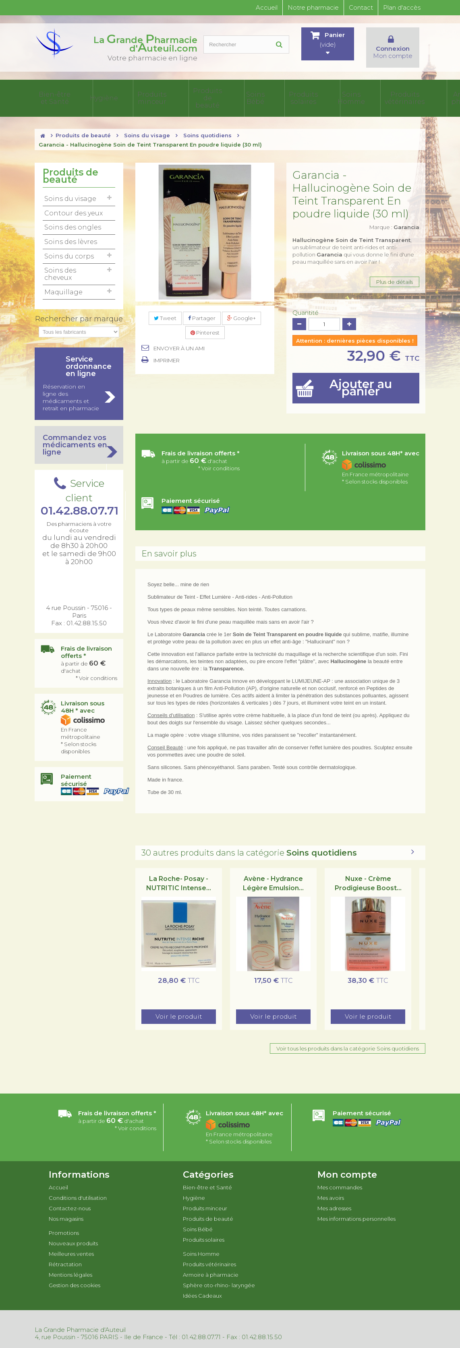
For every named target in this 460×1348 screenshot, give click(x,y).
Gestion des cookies (74, 1276)
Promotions (64, 1224)
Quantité (305, 304)
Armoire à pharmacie (319, 94)
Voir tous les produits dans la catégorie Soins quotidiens (347, 1039)
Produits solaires (213, 94)
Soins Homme (244, 94)
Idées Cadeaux (409, 94)
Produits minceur (117, 94)
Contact (361, 7)
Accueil (267, 7)
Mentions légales (70, 1266)
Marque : (394, 218)
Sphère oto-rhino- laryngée (367, 94)
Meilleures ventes (71, 1245)
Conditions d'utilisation (78, 1189)
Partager (201, 309)
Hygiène (86, 94)
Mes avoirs (330, 1189)
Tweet (165, 309)
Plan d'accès (402, 7)
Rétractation (65, 1255)
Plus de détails (394, 273)
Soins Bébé (184, 94)
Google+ (241, 309)
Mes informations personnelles (356, 1210)
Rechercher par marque (79, 310)
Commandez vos (79, 436)
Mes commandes (339, 1178)
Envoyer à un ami (179, 339)
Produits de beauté (153, 94)
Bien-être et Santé (53, 94)
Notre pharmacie (313, 7)
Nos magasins (66, 1210)
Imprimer (166, 351)
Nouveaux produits (73, 1234)
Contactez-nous (70, 1199)
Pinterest (205, 323)
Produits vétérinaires (279, 94)
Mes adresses (334, 1199)
